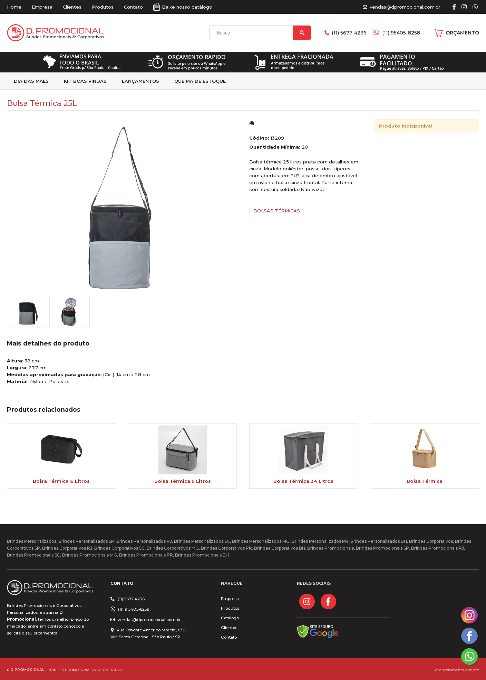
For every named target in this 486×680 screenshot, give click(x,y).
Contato (133, 7)
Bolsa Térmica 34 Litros (303, 481)
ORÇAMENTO (462, 33)
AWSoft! (472, 670)
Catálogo (230, 618)
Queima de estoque (200, 81)
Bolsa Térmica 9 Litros (182, 481)
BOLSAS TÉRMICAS (276, 210)
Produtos (103, 7)
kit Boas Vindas (85, 81)
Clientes (72, 7)
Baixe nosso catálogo (187, 7)
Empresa (42, 7)
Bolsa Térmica (425, 481)
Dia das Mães (31, 81)
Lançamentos (140, 81)
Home (14, 7)
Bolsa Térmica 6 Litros (61, 481)
